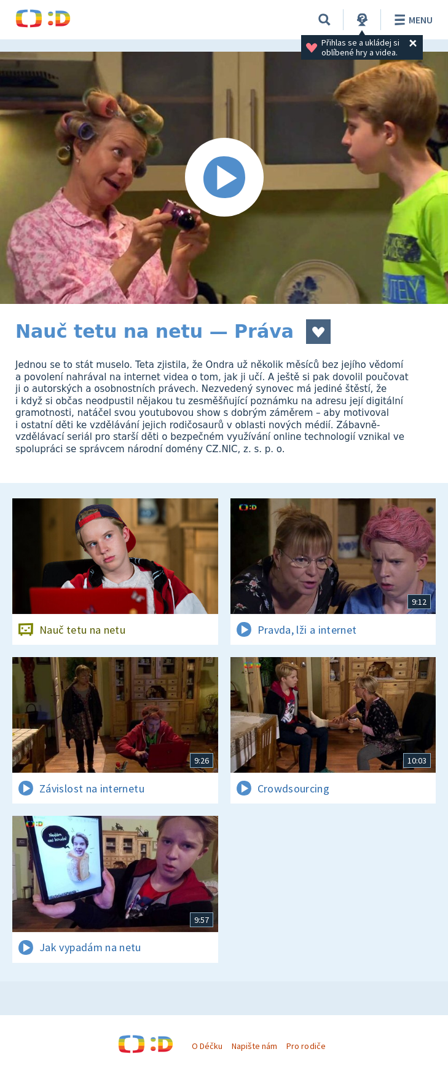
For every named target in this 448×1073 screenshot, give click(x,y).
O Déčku (207, 1045)
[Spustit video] (224, 178)
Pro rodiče (305, 1045)
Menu (411, 19)
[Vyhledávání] (324, 19)
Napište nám (254, 1045)
